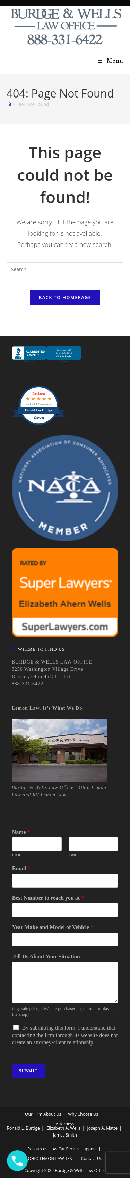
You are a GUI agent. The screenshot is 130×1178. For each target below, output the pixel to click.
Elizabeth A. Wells (63, 1128)
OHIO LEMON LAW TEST (51, 1158)
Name (21, 832)
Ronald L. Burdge (23, 1128)
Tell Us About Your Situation (46, 956)
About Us (52, 1114)
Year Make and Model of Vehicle (52, 927)
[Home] (9, 104)
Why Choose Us (83, 1114)
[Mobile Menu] (110, 60)
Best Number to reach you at (48, 898)
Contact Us (91, 1158)
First (16, 854)
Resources (37, 1149)
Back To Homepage (65, 297)
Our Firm (33, 1114)
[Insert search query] (65, 269)
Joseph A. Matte (102, 1128)
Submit (28, 1070)
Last (72, 854)
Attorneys (64, 1124)
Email (21, 868)
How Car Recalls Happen (72, 1149)
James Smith (65, 1135)
